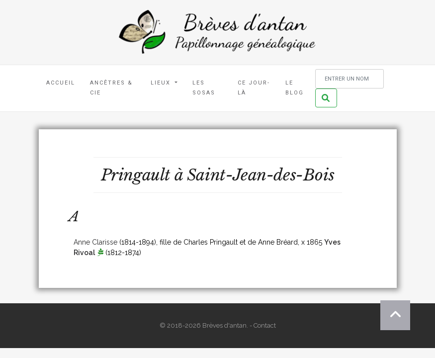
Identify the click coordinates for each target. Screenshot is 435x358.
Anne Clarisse (95, 242)
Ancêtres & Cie (111, 88)
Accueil (60, 83)
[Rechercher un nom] (349, 79)
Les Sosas (203, 88)
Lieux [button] (162, 83)
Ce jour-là (254, 88)
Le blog (294, 88)
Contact (265, 325)
